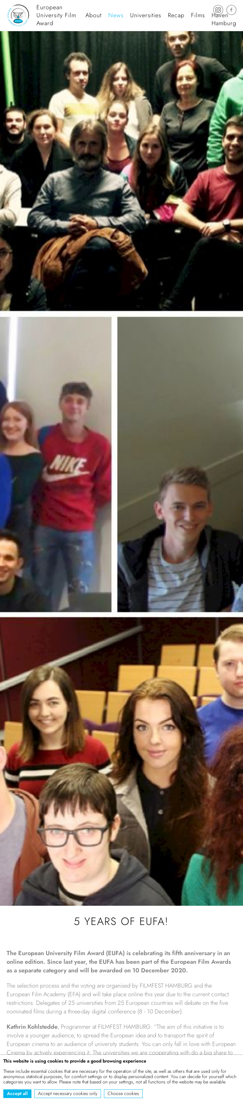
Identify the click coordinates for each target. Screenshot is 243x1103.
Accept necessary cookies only (67, 1093)
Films (198, 15)
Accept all (17, 1093)
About (93, 15)
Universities (145, 15)
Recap (176, 15)
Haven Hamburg (224, 19)
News (115, 15)
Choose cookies (123, 1093)
